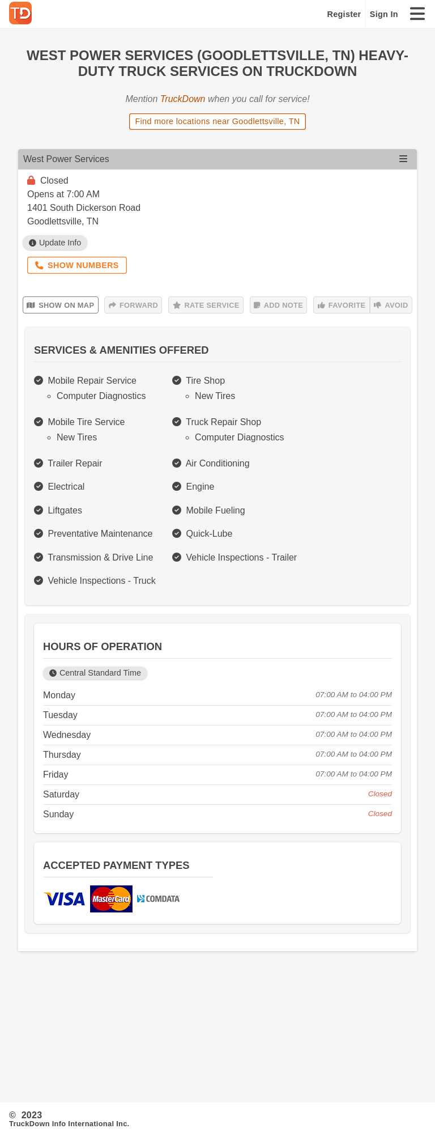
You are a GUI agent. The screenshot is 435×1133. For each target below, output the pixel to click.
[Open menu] (403, 159)
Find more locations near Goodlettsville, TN (217, 121)
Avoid (391, 305)
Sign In (384, 14)
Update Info (55, 242)
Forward (133, 305)
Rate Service (206, 305)
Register (344, 14)
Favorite (342, 305)
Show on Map (60, 305)
